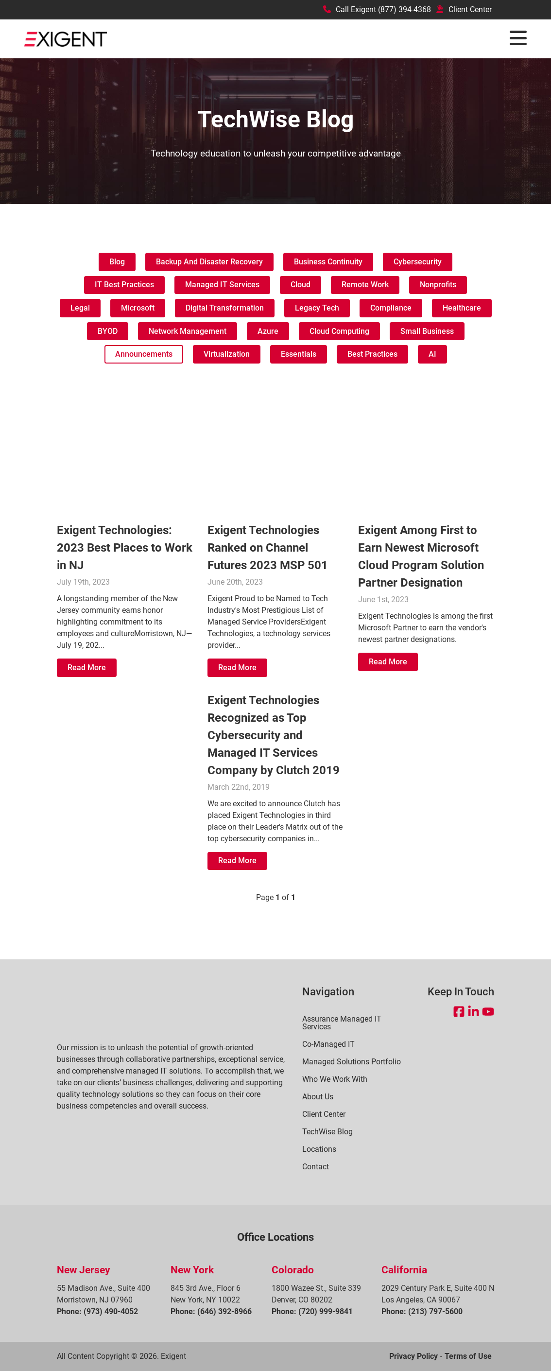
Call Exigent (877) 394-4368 (377, 10)
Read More (87, 667)
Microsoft (138, 307)
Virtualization (227, 354)
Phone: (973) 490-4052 (97, 1311)
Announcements (143, 354)
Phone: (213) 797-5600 (422, 1311)
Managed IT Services (222, 284)
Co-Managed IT (328, 1044)
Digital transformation (225, 307)
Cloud (300, 284)
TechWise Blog (327, 1132)
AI (432, 354)
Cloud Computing (339, 331)
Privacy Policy (413, 1356)
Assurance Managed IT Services (341, 1023)
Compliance (391, 307)
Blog (117, 261)
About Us (317, 1097)
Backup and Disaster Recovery (209, 261)
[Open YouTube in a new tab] (488, 1012)
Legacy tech (317, 307)
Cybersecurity (418, 261)
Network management (187, 331)
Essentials (298, 354)
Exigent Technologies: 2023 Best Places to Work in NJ (124, 547)
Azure (268, 331)
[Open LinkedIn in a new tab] (473, 1012)
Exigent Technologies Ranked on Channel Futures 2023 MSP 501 (267, 547)
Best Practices (372, 354)
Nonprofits (438, 284)
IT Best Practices (124, 284)
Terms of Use (468, 1356)
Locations (319, 1149)
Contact (315, 1167)
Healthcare (462, 307)
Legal (80, 307)
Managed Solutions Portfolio (351, 1062)
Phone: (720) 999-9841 (312, 1311)
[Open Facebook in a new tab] (459, 1012)
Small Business (427, 331)
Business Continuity (328, 261)
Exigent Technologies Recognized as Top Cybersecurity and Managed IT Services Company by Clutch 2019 (273, 735)
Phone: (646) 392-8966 (211, 1311)
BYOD (108, 331)
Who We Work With (334, 1079)
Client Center (464, 10)
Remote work (365, 284)
